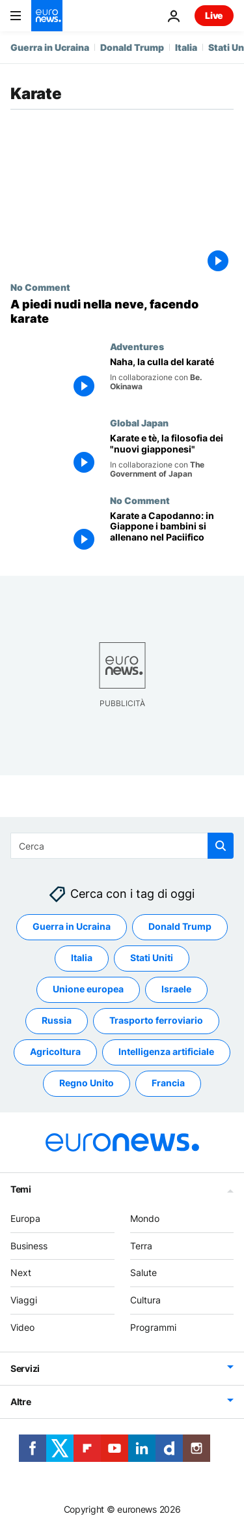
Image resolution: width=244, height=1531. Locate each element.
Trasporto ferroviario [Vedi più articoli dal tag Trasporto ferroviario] (156, 1020)
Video (22, 1327)
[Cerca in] (122, 846)
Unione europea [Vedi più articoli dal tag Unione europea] (88, 989)
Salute (143, 1273)
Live (214, 15)
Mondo (144, 1218)
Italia (186, 47)
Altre (20, 1401)
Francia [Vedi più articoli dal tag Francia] (168, 1083)
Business (28, 1245)
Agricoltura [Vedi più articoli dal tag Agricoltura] (55, 1052)
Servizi (25, 1368)
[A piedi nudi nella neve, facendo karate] (122, 311)
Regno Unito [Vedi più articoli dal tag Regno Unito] (86, 1083)
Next (20, 1273)
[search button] (221, 846)
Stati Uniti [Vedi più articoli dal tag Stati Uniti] (151, 958)
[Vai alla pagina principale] (46, 15)
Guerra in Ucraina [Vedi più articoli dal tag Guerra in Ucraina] (72, 926)
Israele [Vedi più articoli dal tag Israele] (176, 989)
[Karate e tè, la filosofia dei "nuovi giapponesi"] (172, 456)
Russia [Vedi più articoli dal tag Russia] (57, 1020)
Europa (25, 1218)
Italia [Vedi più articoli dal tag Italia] (81, 958)
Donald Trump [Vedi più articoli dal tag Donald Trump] (179, 926)
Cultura (145, 1300)
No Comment (40, 287)
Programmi (153, 1327)
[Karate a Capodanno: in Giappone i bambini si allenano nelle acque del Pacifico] (172, 533)
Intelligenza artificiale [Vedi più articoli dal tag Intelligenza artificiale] (166, 1052)
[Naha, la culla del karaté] (172, 379)
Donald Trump (132, 47)
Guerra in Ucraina (49, 47)
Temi (20, 1189)
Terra (141, 1245)
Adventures (137, 346)
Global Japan (139, 422)
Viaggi (23, 1300)
